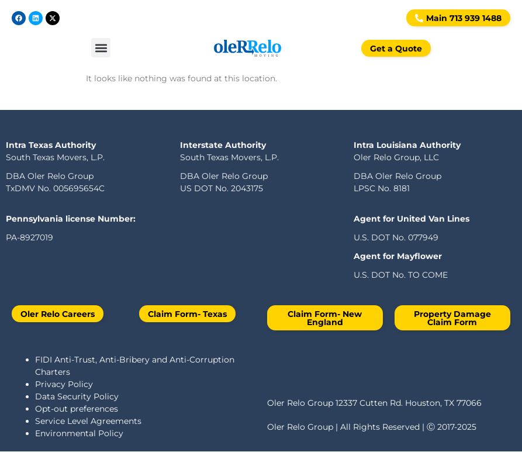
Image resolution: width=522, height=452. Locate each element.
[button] (100, 45)
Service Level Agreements (88, 421)
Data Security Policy (77, 396)
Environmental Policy (79, 433)
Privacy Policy (64, 384)
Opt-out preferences (76, 408)
